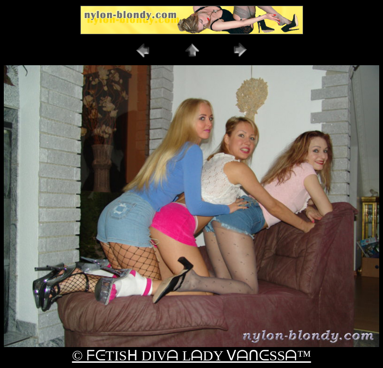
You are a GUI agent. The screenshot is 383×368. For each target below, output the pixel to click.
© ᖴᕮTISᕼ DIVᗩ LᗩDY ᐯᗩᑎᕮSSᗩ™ (191, 355)
